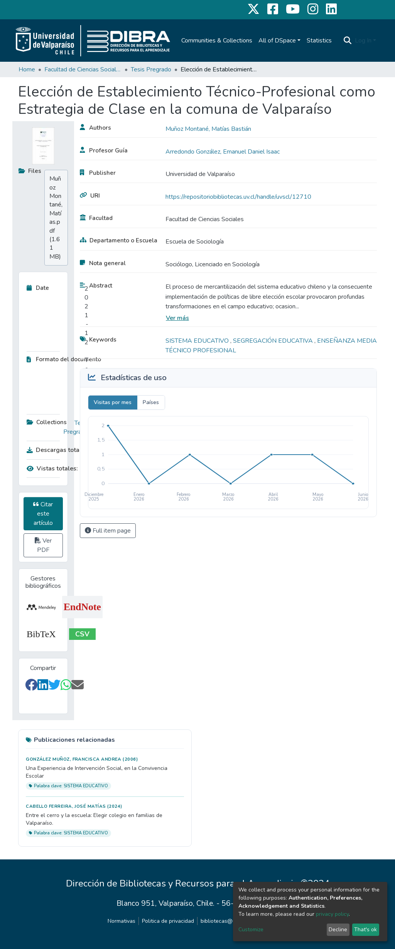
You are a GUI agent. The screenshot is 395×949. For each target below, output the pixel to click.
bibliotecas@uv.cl (222, 921)
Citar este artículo (43, 513)
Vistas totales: (52, 468)
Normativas (121, 921)
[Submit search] (348, 40)
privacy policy (332, 914)
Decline (338, 929)
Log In (363, 40)
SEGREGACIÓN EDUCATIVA (273, 341)
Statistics (319, 40)
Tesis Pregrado (151, 69)
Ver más (177, 318)
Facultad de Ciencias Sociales (83, 69)
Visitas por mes (113, 402)
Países (151, 402)
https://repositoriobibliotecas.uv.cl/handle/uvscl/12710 (238, 197)
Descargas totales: (55, 450)
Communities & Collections (216, 40)
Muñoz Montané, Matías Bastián (208, 129)
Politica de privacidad (168, 921)
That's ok (365, 929)
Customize (250, 929)
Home (27, 69)
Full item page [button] (108, 530)
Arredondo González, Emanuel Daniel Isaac (222, 151)
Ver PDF (43, 545)
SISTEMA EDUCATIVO (197, 341)
